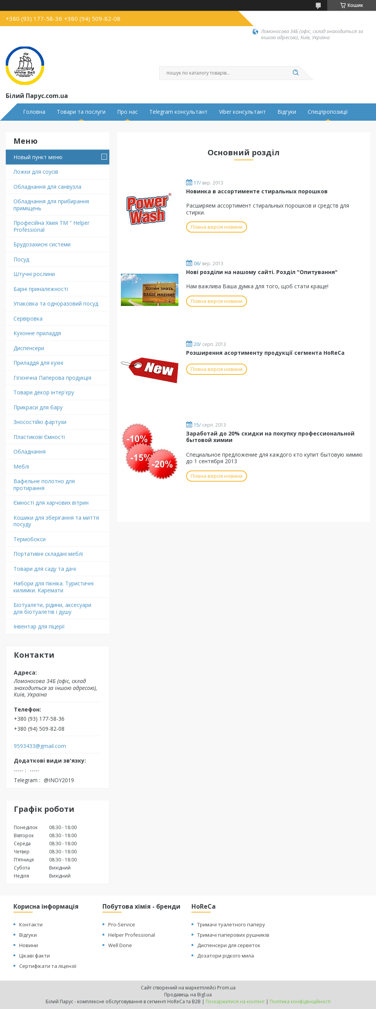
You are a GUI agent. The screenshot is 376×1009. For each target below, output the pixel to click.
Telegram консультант (178, 112)
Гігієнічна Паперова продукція (52, 377)
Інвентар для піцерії (39, 626)
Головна (34, 112)
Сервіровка (28, 318)
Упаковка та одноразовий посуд (55, 303)
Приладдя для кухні (38, 362)
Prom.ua (226, 987)
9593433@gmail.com (40, 746)
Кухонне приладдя (37, 333)
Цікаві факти (34, 955)
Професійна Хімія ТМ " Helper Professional (51, 226)
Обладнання (29, 451)
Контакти (31, 924)
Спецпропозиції (328, 112)
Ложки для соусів (35, 171)
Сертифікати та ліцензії (47, 965)
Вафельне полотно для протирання (44, 484)
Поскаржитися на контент (235, 1001)
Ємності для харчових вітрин (51, 502)
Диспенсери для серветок (229, 945)
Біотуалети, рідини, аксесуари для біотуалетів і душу (52, 608)
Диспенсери (28, 348)
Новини (28, 945)
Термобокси (29, 539)
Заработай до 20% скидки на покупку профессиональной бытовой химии (270, 437)
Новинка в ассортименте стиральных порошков (257, 191)
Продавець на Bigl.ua (188, 994)
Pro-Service (121, 924)
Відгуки (286, 112)
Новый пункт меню (38, 157)
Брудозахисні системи (42, 244)
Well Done (120, 945)
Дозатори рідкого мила (225, 955)
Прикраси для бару (38, 407)
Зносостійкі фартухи (39, 422)
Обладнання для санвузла (47, 186)
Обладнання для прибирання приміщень (51, 205)
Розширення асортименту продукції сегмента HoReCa (265, 352)
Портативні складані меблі (48, 553)
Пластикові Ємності (39, 437)
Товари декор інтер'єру (43, 392)
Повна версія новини (216, 226)
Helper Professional (131, 934)
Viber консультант (242, 112)
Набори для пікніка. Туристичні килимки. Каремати (53, 587)
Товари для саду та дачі (44, 568)
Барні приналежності (40, 289)
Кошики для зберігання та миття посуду (56, 521)
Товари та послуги (81, 112)
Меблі (21, 466)
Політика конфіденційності (300, 1001)
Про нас (127, 112)
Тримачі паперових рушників (233, 934)
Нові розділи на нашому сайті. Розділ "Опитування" (262, 272)
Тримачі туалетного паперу (231, 924)
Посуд (21, 259)
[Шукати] (295, 73)
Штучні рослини (34, 274)
